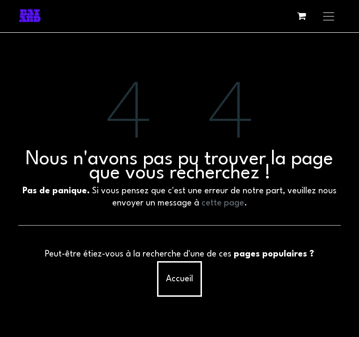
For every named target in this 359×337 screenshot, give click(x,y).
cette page (222, 203)
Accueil (179, 279)
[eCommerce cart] (301, 16)
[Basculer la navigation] (328, 16)
